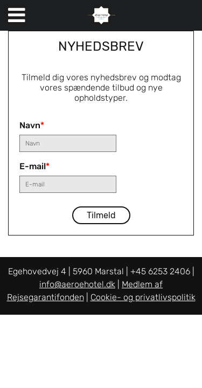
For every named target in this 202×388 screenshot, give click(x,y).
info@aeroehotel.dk (77, 284)
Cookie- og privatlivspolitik (143, 297)
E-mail (34, 166)
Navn (31, 125)
